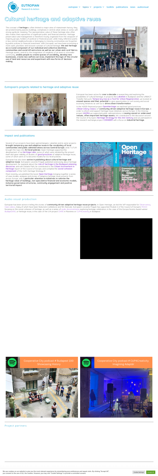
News (132, 7)
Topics (87, 7)
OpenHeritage (109, 106)
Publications (122, 7)
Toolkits (110, 7)
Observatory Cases (86, 109)
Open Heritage (46, 174)
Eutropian (74, 7)
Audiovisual (143, 7)
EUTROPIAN (30, 5)
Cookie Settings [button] (139, 472)
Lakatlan (121, 97)
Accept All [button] (151, 472)
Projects (99, 7)
